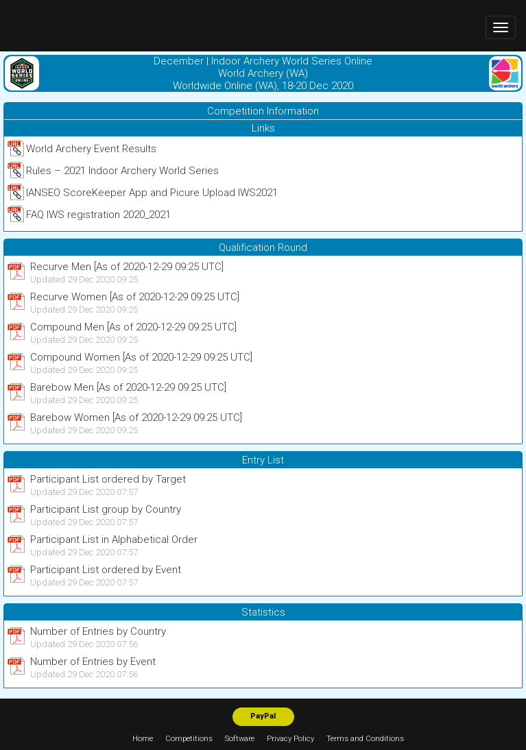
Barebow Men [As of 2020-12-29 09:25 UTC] (128, 387)
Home (142, 738)
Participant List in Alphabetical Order (114, 539)
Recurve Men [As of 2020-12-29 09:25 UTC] (127, 267)
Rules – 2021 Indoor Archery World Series (122, 171)
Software (239, 738)
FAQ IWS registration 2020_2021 (98, 214)
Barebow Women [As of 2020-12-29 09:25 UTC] (136, 417)
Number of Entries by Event (93, 661)
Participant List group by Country (105, 509)
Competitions (189, 738)
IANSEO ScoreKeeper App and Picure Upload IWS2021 (152, 192)
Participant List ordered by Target (108, 479)
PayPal (263, 716)
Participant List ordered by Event (105, 570)
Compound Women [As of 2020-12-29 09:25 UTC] (141, 357)
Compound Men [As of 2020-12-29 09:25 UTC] (133, 327)
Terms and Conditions (365, 738)
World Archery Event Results (91, 149)
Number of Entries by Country (98, 631)
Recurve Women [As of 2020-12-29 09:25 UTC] (134, 297)
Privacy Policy (290, 738)
